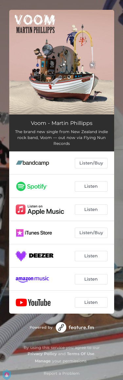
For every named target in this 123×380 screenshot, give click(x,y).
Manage (43, 360)
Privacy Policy (42, 353)
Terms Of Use (80, 353)
